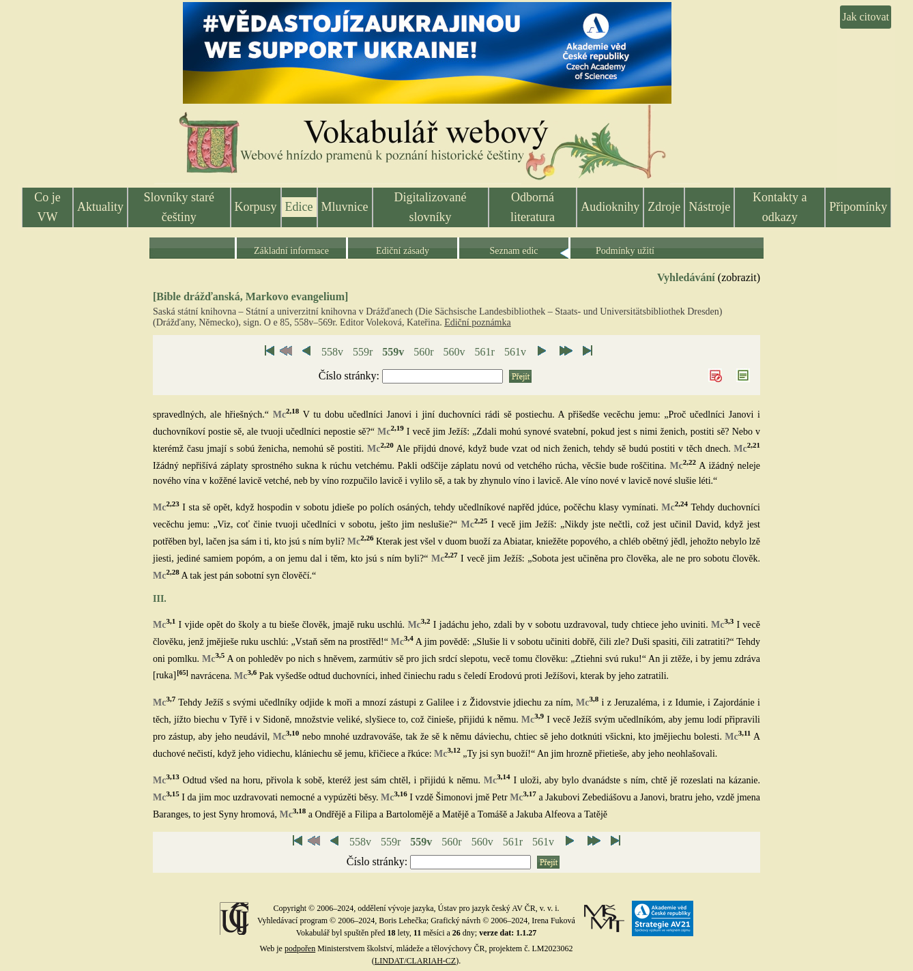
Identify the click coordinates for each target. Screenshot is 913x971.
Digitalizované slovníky (430, 207)
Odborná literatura (532, 207)
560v (454, 352)
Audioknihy (610, 207)
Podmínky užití (625, 251)
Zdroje (664, 207)
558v (332, 352)
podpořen (300, 948)
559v (393, 352)
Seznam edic (513, 251)
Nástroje (709, 207)
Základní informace (291, 251)
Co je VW (47, 207)
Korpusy (256, 207)
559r (363, 352)
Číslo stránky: (350, 375)
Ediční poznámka (477, 322)
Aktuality (100, 207)
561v (515, 352)
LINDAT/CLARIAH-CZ (415, 961)
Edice (299, 207)
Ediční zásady (402, 251)
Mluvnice (344, 207)
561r (485, 352)
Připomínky (858, 207)
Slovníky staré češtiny (179, 207)
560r (423, 352)
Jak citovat (865, 17)
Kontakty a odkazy (780, 207)
